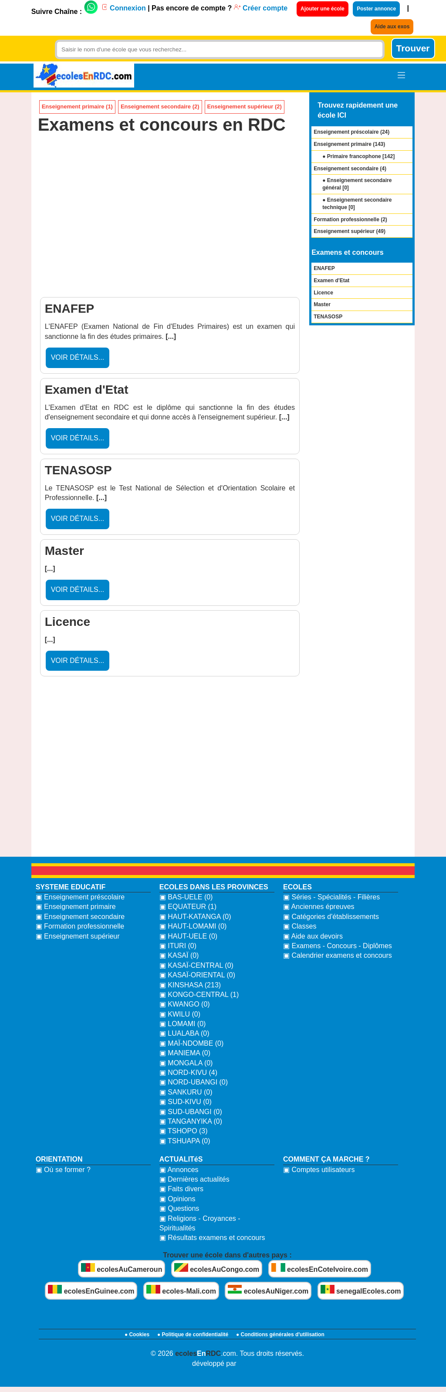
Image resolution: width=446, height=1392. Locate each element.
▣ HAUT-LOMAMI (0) (193, 926)
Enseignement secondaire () (350, 169)
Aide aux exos (392, 27)
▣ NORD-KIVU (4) (188, 1072)
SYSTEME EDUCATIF (71, 887)
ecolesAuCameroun (121, 1268)
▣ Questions (179, 1208)
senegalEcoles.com (361, 1290)
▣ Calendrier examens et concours (337, 955)
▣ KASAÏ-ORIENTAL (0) (197, 975)
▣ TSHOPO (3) (183, 1131)
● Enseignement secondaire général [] (357, 184)
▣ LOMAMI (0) (182, 1023)
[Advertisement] (170, 219)
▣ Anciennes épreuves (319, 906)
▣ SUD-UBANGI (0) (190, 1111)
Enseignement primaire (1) (77, 106)
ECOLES (297, 887)
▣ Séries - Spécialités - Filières (331, 897)
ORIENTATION (59, 1159)
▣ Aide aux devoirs (313, 936)
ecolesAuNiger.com (268, 1290)
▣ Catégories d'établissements (331, 916)
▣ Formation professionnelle (80, 926)
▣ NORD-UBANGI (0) (193, 1082)
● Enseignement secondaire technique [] (357, 203)
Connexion (123, 8)
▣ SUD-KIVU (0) (185, 1101)
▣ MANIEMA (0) (184, 1053)
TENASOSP (328, 317)
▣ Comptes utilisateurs (319, 1169)
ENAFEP (324, 268)
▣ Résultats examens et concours (212, 1237)
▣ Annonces (179, 1169)
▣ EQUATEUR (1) (187, 906)
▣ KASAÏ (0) (179, 955)
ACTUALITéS (181, 1159)
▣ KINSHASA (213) (190, 985)
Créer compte (261, 8)
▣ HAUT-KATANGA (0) (195, 916)
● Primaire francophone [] (358, 156)
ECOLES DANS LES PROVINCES (213, 887)
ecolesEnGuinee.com (91, 1290)
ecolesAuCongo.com (217, 1268)
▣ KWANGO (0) (184, 1004)
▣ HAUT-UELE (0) (188, 936)
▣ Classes (299, 926)
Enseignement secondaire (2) (160, 106)
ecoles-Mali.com (181, 1290)
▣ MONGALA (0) (186, 1063)
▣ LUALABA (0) (184, 1033)
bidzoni (250, 1363)
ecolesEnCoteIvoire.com (319, 1268)
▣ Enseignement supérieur (78, 936)
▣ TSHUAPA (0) (184, 1141)
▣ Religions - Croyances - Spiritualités (199, 1223)
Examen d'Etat (331, 280)
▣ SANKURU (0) (186, 1092)
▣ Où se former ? (63, 1169)
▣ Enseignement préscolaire (80, 897)
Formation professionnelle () (350, 219)
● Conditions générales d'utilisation (280, 1334)
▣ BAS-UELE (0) (186, 897)
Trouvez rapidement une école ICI (358, 109)
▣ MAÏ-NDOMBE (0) (191, 1043)
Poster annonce (376, 9)
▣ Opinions (177, 1199)
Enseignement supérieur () (349, 231)
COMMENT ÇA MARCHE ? (326, 1159)
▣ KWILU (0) (179, 1014)
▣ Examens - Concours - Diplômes (337, 945)
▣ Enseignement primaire (76, 906)
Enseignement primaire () (349, 144)
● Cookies (137, 1334)
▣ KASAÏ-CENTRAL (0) (196, 965)
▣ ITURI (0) (177, 945)
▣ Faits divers (181, 1189)
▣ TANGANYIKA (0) (190, 1121)
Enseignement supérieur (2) (244, 106)
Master (322, 304)
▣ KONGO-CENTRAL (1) (199, 994)
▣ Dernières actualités (194, 1179)
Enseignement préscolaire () (351, 132)
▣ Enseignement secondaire (80, 916)
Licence (323, 293)
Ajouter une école (323, 9)
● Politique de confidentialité (192, 1334)
